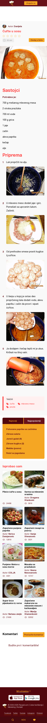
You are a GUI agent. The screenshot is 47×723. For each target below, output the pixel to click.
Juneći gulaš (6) (14, 438)
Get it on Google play (32, 697)
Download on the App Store (16, 697)
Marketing (12, 707)
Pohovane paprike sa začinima (21, 429)
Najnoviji (13, 421)
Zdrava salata (13, 434)
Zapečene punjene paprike (13, 524)
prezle (12, 407)
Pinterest (40, 713)
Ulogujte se (30, 3)
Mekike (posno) (13, 448)
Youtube (22, 713)
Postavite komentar (33, 634)
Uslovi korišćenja (36, 705)
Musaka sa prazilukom (34, 560)
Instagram (31, 713)
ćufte (12, 404)
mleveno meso (27, 404)
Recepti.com (5, 706)
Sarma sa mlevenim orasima (34, 488)
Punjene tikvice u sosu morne (13, 560)
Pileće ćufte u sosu (13, 488)
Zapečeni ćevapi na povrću (34, 524)
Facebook (7, 713)
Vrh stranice (22, 691)
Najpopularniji (34, 421)
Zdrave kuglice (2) (15, 443)
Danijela (18, 26)
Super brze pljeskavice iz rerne (13, 599)
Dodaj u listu (37, 40)
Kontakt (20, 707)
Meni (23, 720)
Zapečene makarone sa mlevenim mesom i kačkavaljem (34, 599)
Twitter (15, 713)
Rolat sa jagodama (15, 453)
